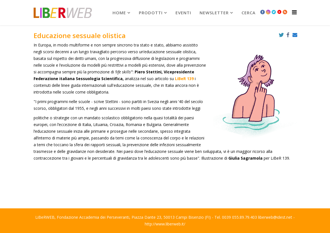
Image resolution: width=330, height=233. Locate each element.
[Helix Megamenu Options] (294, 12)
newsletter (214, 12)
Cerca (249, 12)
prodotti (151, 12)
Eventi (183, 12)
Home (119, 12)
